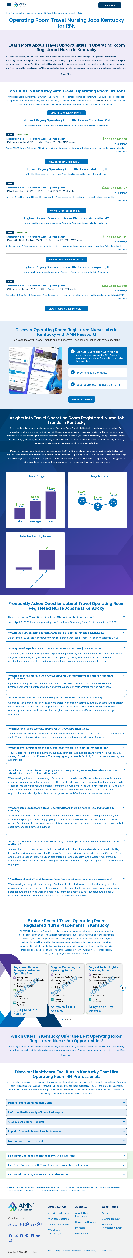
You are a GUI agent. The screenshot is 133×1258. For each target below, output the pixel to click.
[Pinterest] (27, 1235)
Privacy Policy (54, 1251)
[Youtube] (38, 1235)
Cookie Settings (105, 1251)
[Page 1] (62, 1019)
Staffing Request (111, 1219)
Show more (66, 1055)
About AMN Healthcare (81, 1214)
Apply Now (110, 5)
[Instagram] (10, 1240)
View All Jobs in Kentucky (66, 113)
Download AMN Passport (81, 399)
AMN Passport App (99, 100)
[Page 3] (67, 1019)
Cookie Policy (90, 1251)
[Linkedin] (21, 1235)
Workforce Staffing (58, 1219)
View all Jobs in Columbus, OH (66, 162)
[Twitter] (16, 1235)
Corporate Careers (85, 1222)
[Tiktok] (32, 1235)
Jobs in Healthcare (58, 1213)
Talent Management (59, 1224)
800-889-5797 (25, 1224)
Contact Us (108, 1213)
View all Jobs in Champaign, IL (66, 308)
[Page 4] (70, 1019)
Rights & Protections (72, 1251)
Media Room (82, 1233)
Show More (66, 74)
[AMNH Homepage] (20, 4)
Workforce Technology (54, 1232)
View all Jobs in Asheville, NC (66, 259)
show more (121, 151)
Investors (80, 1227)
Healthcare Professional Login (112, 1226)
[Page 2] (65, 1019)
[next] (123, 988)
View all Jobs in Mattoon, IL (66, 210)
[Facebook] (10, 1235)
